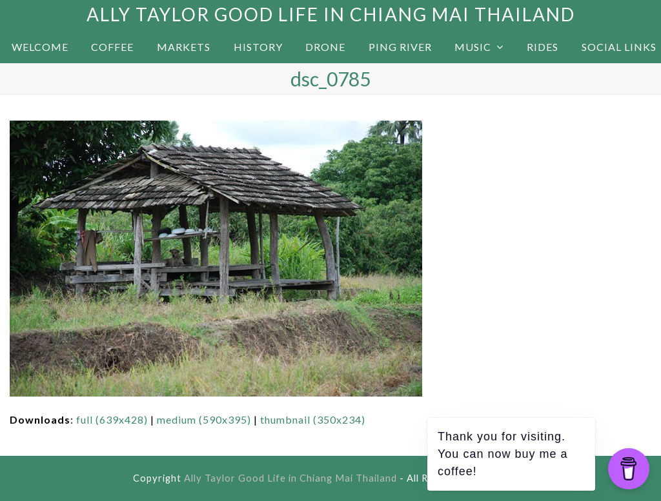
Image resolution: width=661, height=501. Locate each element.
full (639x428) (112, 419)
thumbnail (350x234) (312, 419)
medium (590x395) (204, 419)
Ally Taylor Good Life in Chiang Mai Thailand (330, 14)
